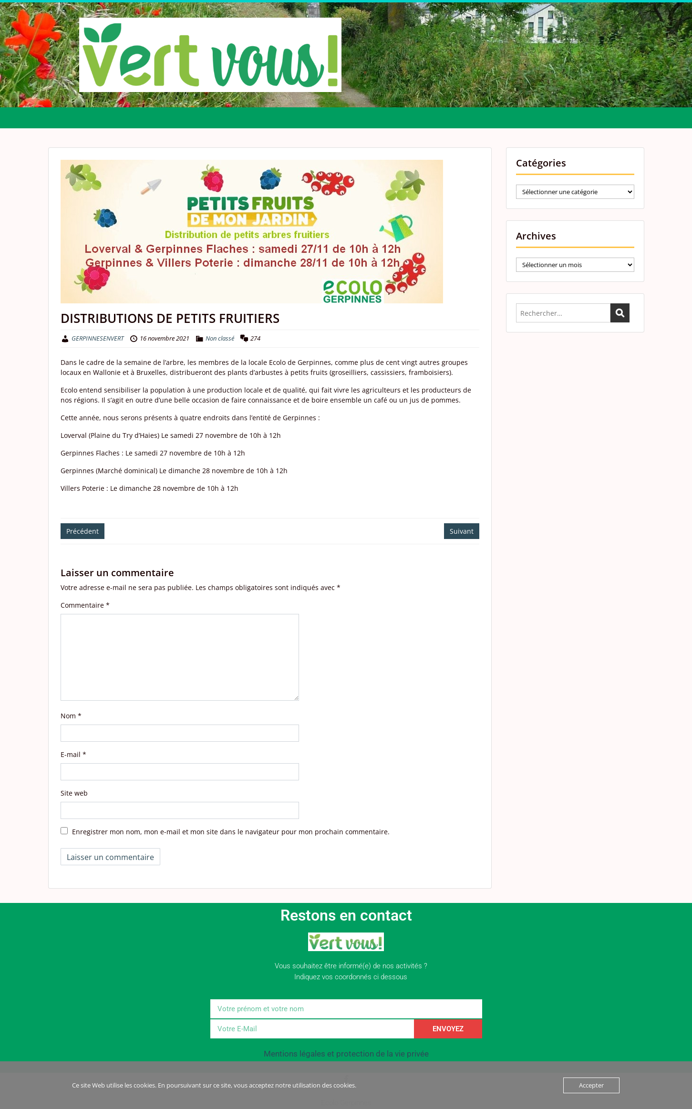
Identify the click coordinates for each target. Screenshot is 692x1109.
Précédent (82, 531)
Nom (71, 715)
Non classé (220, 338)
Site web (74, 793)
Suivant (462, 531)
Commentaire (85, 605)
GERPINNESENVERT (98, 338)
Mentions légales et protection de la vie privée (346, 1053)
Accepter (591, 1085)
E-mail (73, 754)
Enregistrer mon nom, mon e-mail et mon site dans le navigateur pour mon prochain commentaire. (231, 831)
